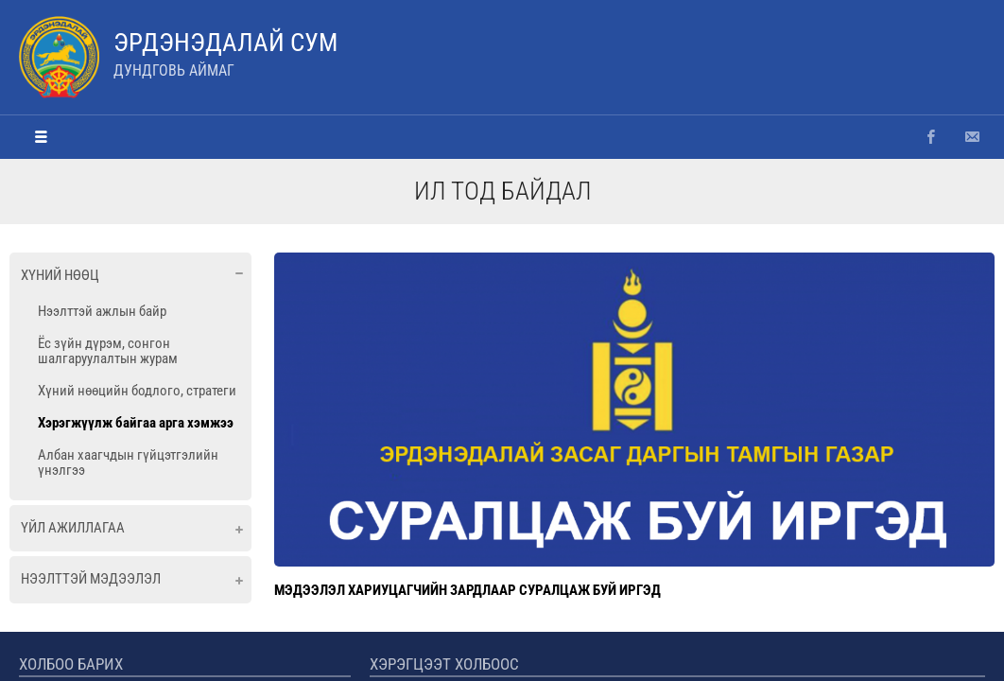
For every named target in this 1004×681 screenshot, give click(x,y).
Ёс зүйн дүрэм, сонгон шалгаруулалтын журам (108, 351)
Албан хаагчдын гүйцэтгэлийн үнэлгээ (128, 462)
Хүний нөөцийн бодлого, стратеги (137, 390)
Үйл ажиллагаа (73, 527)
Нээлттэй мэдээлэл (91, 578)
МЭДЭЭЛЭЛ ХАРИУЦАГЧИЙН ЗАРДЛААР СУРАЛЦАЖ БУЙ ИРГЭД (467, 590)
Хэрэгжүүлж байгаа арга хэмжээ (136, 422)
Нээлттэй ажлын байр (102, 311)
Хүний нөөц (60, 275)
